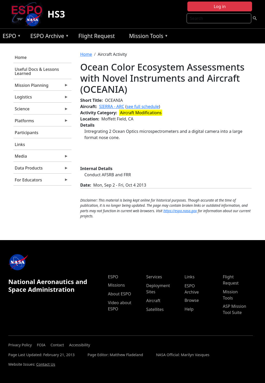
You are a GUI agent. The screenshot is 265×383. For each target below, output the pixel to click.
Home (21, 57)
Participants (26, 132)
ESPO (10, 36)
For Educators (40, 181)
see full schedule (143, 106)
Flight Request (96, 36)
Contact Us (45, 364)
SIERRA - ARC (111, 106)
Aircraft (153, 300)
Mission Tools (147, 36)
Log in (220, 6)
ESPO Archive (48, 36)
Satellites (155, 309)
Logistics (40, 98)
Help (189, 309)
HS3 (56, 14)
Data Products (40, 169)
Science (40, 110)
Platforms (40, 122)
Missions (116, 285)
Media (40, 157)
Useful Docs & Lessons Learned (37, 71)
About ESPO (119, 294)
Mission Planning (40, 86)
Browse (192, 300)
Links (20, 144)
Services (154, 277)
